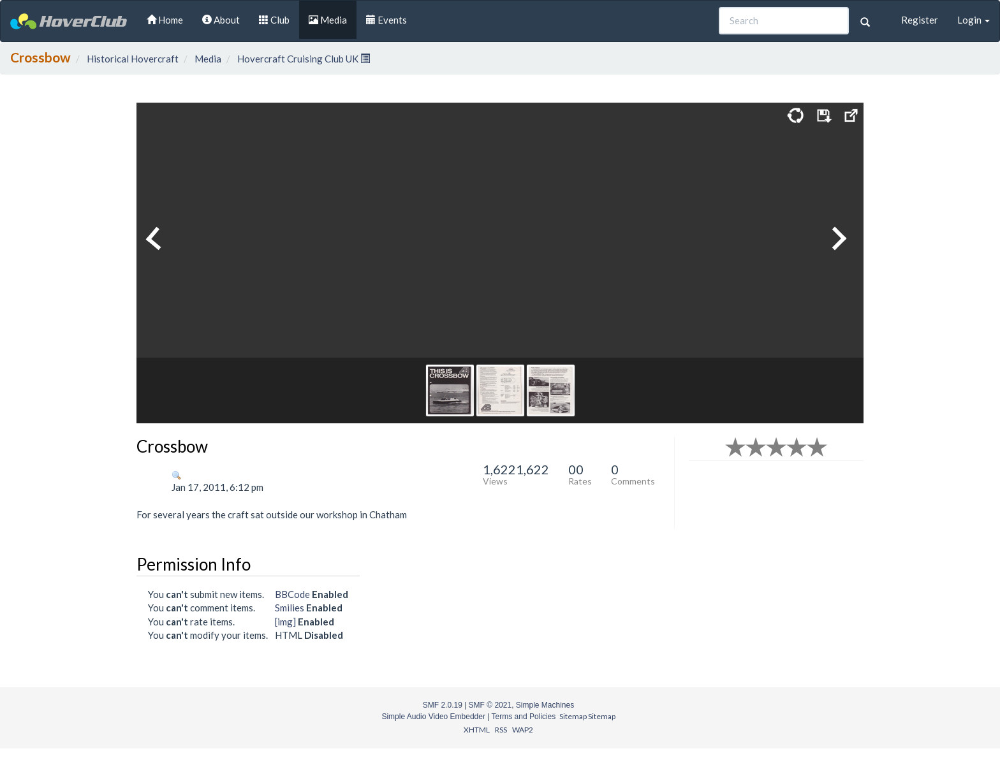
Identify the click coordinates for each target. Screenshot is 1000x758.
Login (973, 20)
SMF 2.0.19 (442, 705)
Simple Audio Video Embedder (433, 716)
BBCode (292, 594)
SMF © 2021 (490, 705)
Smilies (289, 607)
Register (919, 20)
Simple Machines (545, 705)
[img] (285, 621)
